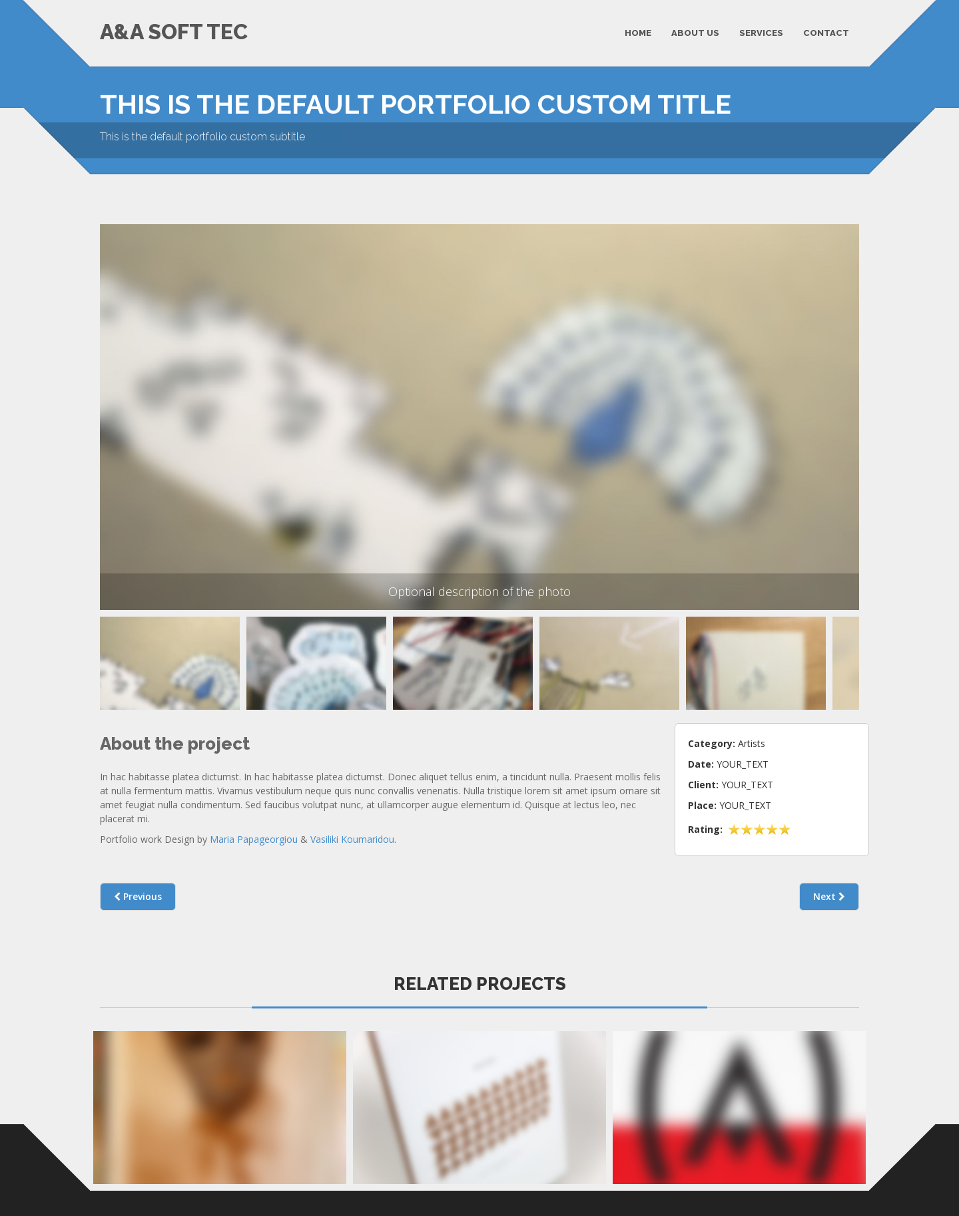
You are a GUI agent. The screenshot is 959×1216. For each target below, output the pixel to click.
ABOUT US (695, 33)
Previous (118, 667)
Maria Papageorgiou (254, 833)
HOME (638, 33)
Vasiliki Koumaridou (352, 833)
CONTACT (826, 33)
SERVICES (761, 33)
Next (829, 890)
